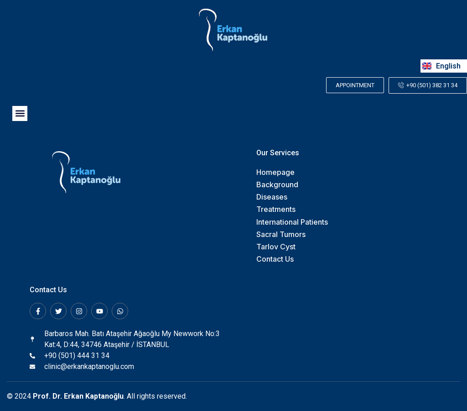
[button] (19, 113)
